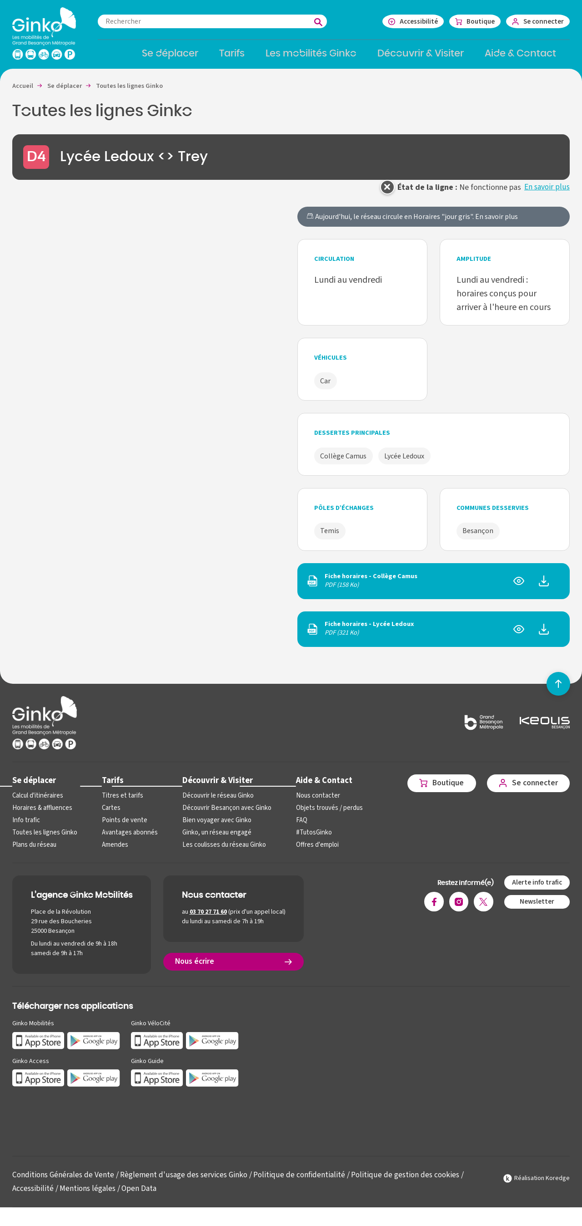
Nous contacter (311, 802)
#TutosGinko (307, 839)
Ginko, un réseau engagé (213, 839)
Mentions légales (88, 1195)
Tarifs (111, 786)
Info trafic (25, 827)
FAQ (295, 827)
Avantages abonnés (127, 839)
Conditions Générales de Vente (64, 1181)
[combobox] (221, 21)
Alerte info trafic (536, 889)
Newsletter (535, 908)
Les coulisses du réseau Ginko (220, 851)
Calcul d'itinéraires (37, 802)
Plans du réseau (33, 851)
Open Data (141, 1195)
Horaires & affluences (41, 814)
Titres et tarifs (120, 802)
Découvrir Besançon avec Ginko (222, 814)
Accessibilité (33, 1195)
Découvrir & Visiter (213, 786)
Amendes (113, 851)
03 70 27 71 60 (208, 918)
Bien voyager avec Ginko (212, 827)
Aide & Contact (318, 786)
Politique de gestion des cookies (412, 1181)
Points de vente (122, 827)
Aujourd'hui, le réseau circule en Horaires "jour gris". (412, 223)
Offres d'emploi (311, 851)
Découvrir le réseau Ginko (214, 802)
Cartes (109, 814)
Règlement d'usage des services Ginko (187, 1181)
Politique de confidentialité (305, 1181)
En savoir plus (546, 193)
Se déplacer (34, 786)
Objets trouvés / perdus (323, 814)
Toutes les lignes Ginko (44, 839)
